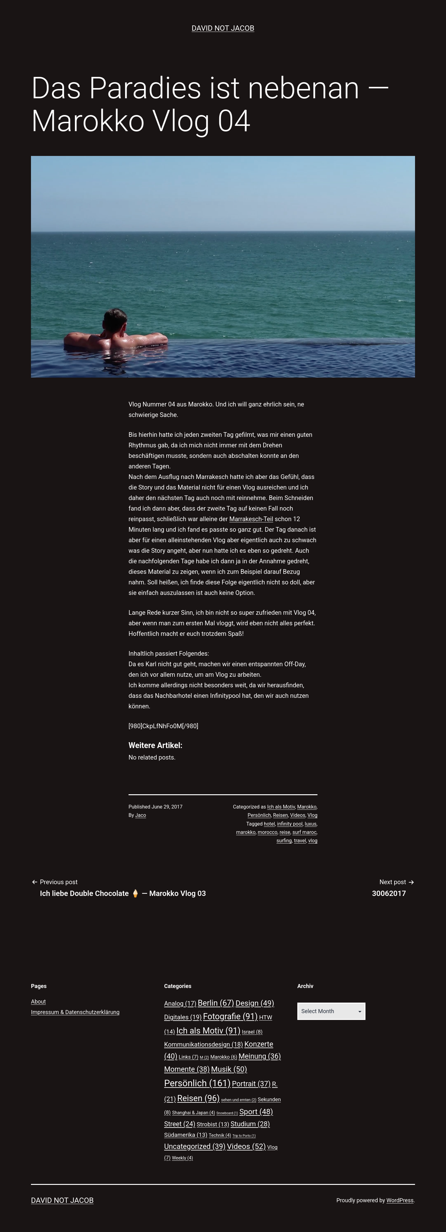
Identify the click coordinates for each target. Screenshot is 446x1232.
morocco (267, 832)
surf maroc (304, 832)
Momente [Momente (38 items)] (187, 1069)
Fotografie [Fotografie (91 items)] (230, 1016)
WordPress (400, 1200)
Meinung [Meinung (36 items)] (259, 1056)
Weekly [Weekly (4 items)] (182, 1158)
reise (285, 832)
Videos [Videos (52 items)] (246, 1146)
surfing (284, 841)
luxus (311, 824)
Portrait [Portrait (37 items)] (251, 1084)
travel (300, 841)
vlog (312, 841)
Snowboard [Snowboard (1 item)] (227, 1113)
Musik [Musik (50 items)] (229, 1069)
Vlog (312, 815)
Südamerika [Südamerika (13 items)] (186, 1134)
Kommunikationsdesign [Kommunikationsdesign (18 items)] (203, 1044)
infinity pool (290, 824)
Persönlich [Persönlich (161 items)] (197, 1083)
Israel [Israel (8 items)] (252, 1032)
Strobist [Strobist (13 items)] (213, 1124)
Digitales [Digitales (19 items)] (183, 1017)
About (38, 1001)
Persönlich (259, 815)
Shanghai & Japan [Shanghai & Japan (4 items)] (193, 1112)
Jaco (140, 815)
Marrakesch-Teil (251, 519)
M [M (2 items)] (204, 1057)
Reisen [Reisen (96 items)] (198, 1098)
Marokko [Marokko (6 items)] (223, 1057)
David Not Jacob (223, 28)
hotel (269, 824)
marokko (246, 832)
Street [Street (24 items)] (179, 1124)
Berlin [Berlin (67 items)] (216, 1003)
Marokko (306, 807)
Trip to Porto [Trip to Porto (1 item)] (244, 1136)
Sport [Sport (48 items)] (256, 1111)
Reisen (280, 815)
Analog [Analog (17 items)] (180, 1003)
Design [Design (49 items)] (254, 1003)
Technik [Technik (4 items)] (220, 1135)
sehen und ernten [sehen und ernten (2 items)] (238, 1099)
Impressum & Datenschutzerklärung (75, 1012)
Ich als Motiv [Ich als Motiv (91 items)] (208, 1031)
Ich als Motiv (281, 807)
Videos (297, 815)
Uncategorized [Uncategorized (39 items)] (194, 1146)
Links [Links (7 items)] (189, 1057)
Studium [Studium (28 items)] (250, 1124)
